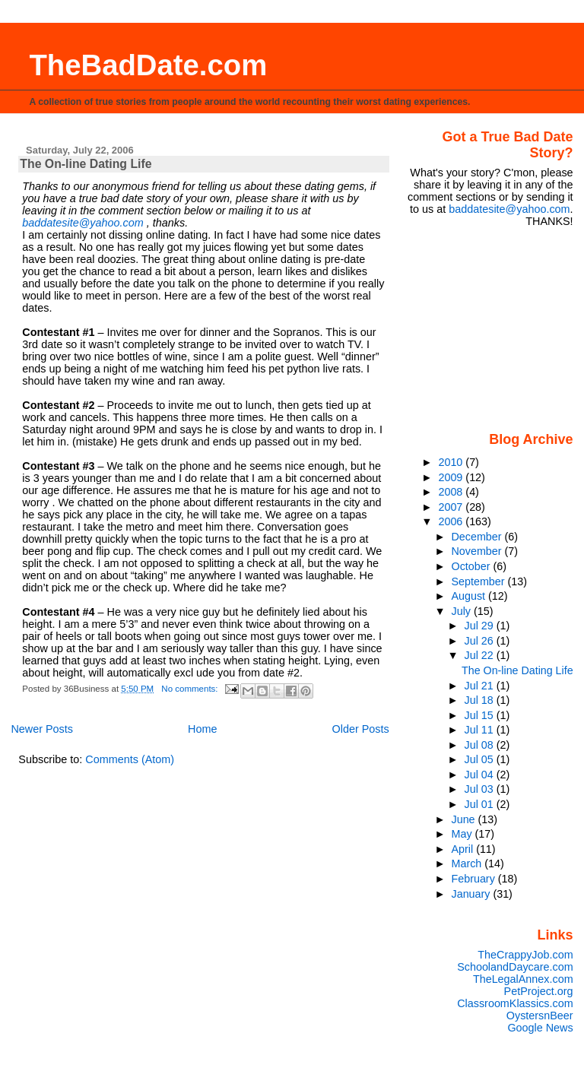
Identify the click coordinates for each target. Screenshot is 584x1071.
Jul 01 (481, 804)
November (478, 551)
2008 (451, 492)
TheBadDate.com (148, 65)
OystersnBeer (539, 1015)
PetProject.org (538, 991)
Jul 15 (481, 715)
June (465, 819)
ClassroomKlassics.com (515, 1003)
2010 (451, 462)
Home (202, 729)
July (463, 611)
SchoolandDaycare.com (515, 967)
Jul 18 (481, 700)
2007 (451, 507)
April (464, 849)
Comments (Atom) (129, 759)
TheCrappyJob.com (525, 955)
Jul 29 (481, 625)
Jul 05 (481, 759)
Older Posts (360, 729)
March (468, 863)
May (463, 834)
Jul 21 (481, 686)
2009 (451, 477)
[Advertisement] (493, 328)
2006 (451, 521)
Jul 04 (481, 774)
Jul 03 (481, 789)
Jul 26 (481, 641)
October (473, 566)
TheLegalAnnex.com (523, 979)
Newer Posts (42, 729)
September (480, 581)
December (478, 537)
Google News (540, 1028)
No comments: (190, 688)
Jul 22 (481, 655)
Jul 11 (481, 730)
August (470, 596)
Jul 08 (481, 745)
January (473, 894)
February (475, 879)
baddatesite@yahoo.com (82, 223)
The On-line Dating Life (85, 163)
